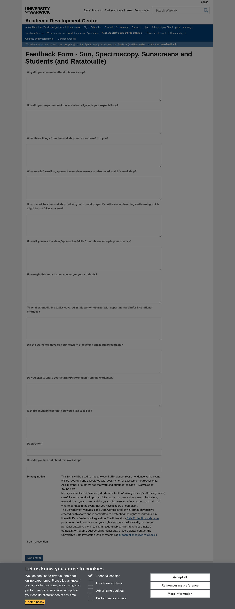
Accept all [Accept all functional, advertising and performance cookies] (180, 577)
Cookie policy (34, 602)
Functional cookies (105, 583)
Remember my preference (180, 585)
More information (180, 594)
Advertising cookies (106, 591)
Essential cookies (104, 575)
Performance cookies (107, 599)
